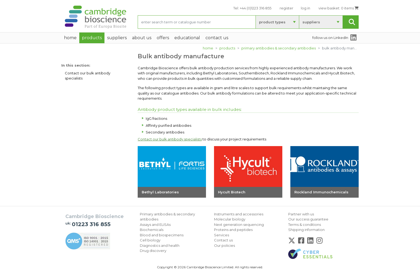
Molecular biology (229, 219)
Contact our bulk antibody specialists (87, 76)
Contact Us (216, 37)
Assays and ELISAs (155, 224)
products (227, 48)
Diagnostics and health (159, 245)
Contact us (223, 240)
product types (272, 22)
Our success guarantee (308, 219)
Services (221, 235)
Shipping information (306, 229)
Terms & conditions (304, 224)
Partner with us (301, 214)
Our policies (224, 245)
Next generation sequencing (239, 224)
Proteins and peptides (233, 229)
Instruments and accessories (238, 214)
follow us (330, 37)
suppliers (311, 22)
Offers (163, 37)
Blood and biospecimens (161, 235)
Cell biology (150, 240)
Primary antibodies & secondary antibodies (278, 48)
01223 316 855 (91, 224)
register (286, 8)
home (70, 37)
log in (305, 8)
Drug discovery (153, 250)
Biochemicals (151, 229)
